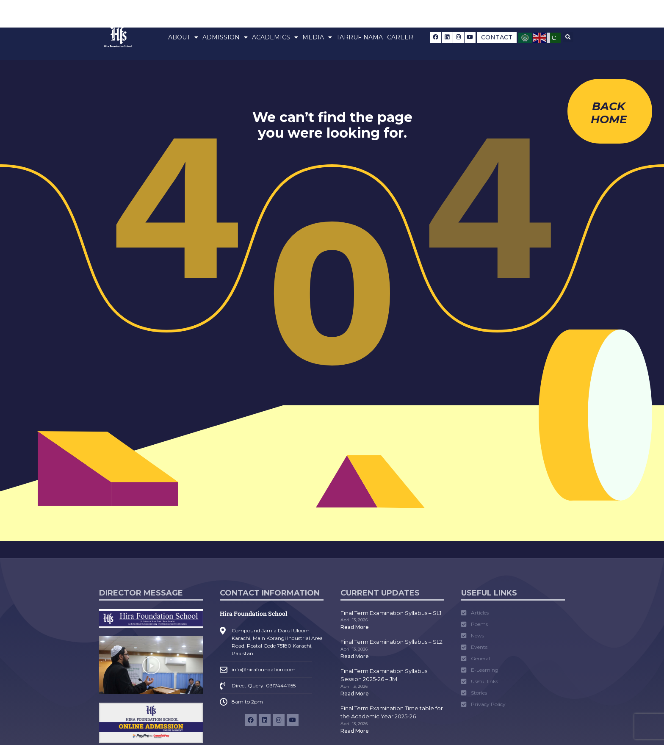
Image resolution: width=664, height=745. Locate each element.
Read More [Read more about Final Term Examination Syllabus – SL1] (354, 627)
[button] (568, 37)
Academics (275, 37)
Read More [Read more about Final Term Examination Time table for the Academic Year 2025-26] (354, 731)
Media (317, 37)
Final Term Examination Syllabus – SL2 (391, 641)
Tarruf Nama (359, 37)
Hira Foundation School (253, 613)
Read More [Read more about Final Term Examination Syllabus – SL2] (354, 656)
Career (400, 37)
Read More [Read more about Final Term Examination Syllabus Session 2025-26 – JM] (354, 693)
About (183, 37)
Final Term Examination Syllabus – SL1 (390, 612)
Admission (225, 37)
